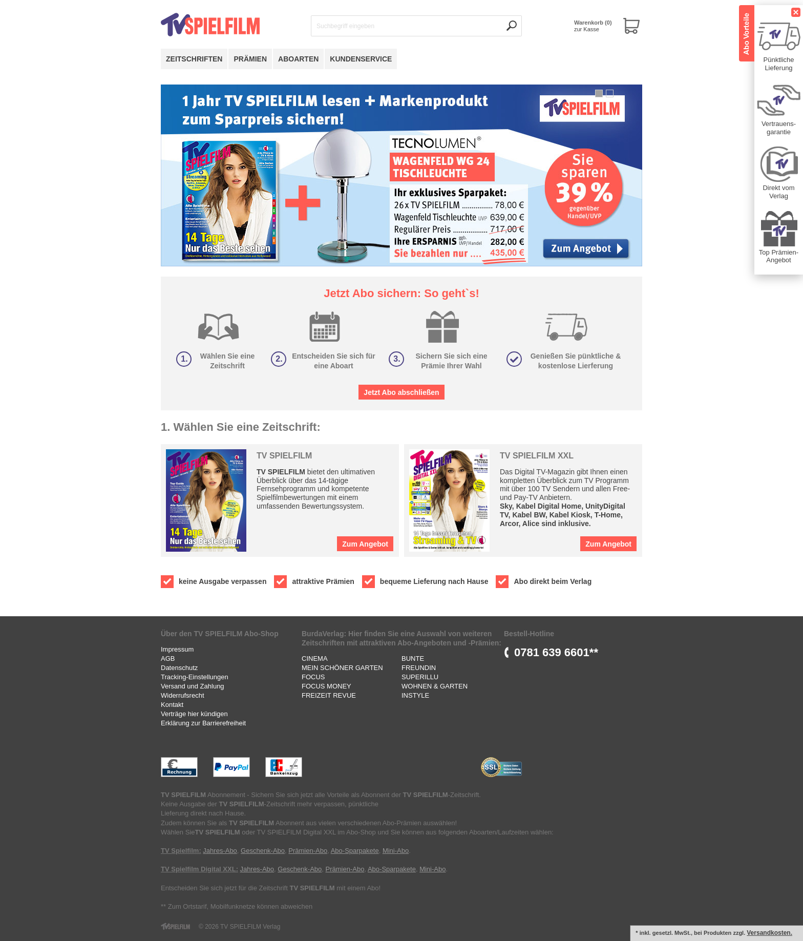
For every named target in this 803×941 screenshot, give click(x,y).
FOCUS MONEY (326, 686)
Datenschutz (179, 668)
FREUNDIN (419, 668)
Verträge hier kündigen (194, 714)
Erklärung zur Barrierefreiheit (203, 723)
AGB (168, 658)
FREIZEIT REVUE (329, 695)
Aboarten (298, 59)
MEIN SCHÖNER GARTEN (342, 668)
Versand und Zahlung (192, 686)
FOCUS (313, 677)
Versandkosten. (769, 932)
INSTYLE (415, 695)
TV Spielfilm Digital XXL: (199, 869)
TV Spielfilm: (181, 850)
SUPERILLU (420, 677)
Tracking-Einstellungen (194, 677)
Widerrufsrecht (182, 695)
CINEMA (315, 658)
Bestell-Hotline (529, 634)
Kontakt (172, 704)
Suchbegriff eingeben (345, 26)
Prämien (250, 59)
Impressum (177, 649)
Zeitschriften (194, 59)
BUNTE (413, 658)
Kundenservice (361, 59)
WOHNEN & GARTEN (435, 686)
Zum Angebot (365, 544)
